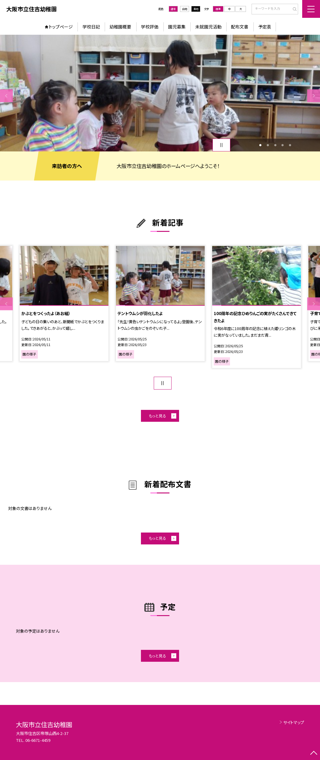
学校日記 (91, 26)
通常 (173, 9)
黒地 (195, 9)
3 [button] (275, 145)
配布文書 (239, 26)
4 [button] (282, 145)
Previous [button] (6, 95)
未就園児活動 (208, 26)
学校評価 (149, 26)
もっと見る (157, 416)
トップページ (61, 26)
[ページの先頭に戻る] (313, 753)
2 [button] (268, 145)
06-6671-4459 (37, 740)
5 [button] (290, 145)
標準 (218, 9)
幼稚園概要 (120, 26)
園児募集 (177, 26)
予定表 (264, 26)
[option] (160, 93)
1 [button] (260, 145)
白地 (184, 9)
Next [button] (313, 95)
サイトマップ (293, 722)
